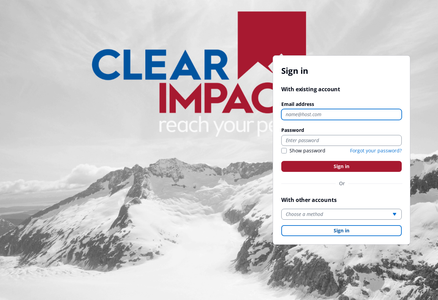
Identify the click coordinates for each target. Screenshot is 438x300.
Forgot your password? (376, 150)
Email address (297, 104)
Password (292, 130)
